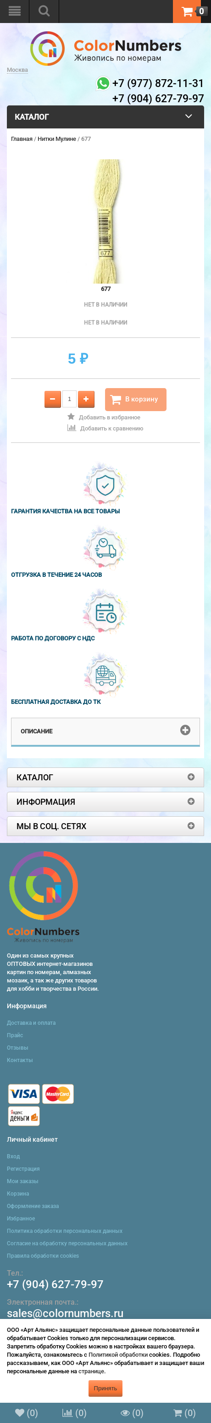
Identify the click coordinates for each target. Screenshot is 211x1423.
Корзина (18, 1194)
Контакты (20, 1060)
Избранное (21, 1218)
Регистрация (23, 1169)
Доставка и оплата (31, 1023)
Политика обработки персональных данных (64, 1231)
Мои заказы (23, 1181)
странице (91, 1371)
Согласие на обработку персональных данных (67, 1243)
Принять (105, 1388)
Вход (13, 1156)
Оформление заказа (33, 1206)
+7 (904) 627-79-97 (55, 1284)
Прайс (15, 1035)
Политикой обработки (118, 1354)
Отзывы (17, 1048)
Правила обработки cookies (43, 1256)
